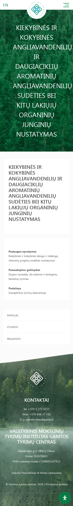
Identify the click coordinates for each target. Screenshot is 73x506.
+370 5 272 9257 (38, 409)
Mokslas (12, 315)
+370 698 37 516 (40, 414)
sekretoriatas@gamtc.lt (39, 419)
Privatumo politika (56, 484)
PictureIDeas (29, 473)
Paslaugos (14, 338)
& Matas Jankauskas (49, 473)
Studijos (12, 326)
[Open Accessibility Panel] (65, 498)
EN (6, 4)
